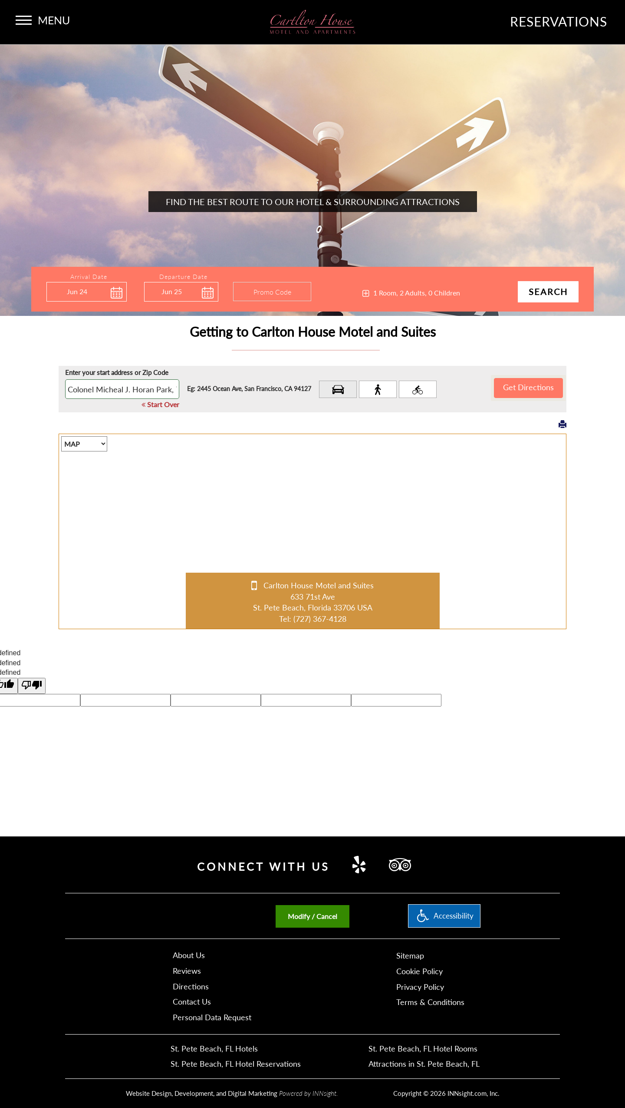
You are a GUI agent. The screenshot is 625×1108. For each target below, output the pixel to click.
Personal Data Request (212, 1017)
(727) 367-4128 (319, 619)
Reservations (558, 21)
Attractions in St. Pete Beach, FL (424, 1063)
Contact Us (192, 1001)
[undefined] (32, 686)
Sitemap (410, 955)
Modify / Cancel (312, 916)
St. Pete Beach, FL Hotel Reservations (236, 1063)
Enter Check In (48, 306)
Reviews (187, 970)
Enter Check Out (146, 307)
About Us (189, 955)
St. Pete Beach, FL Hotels (214, 1048)
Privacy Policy (420, 987)
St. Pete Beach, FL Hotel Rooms (422, 1048)
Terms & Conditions (430, 1002)
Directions (191, 986)
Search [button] (548, 291)
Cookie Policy (419, 971)
